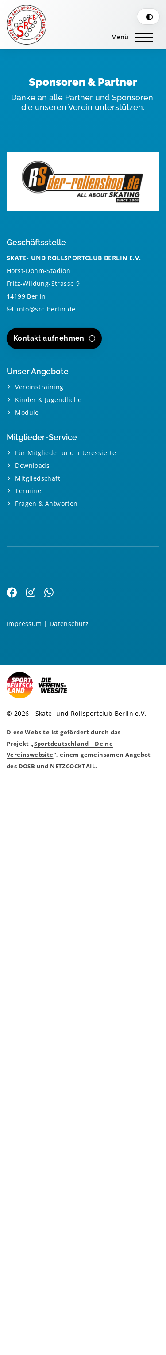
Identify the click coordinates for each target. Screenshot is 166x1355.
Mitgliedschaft (37, 478)
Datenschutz (69, 623)
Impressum (24, 623)
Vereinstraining (39, 387)
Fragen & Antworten (46, 503)
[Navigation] (131, 36)
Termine (28, 490)
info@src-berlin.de (46, 309)
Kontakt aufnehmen (49, 338)
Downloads (32, 465)
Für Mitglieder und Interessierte (65, 452)
